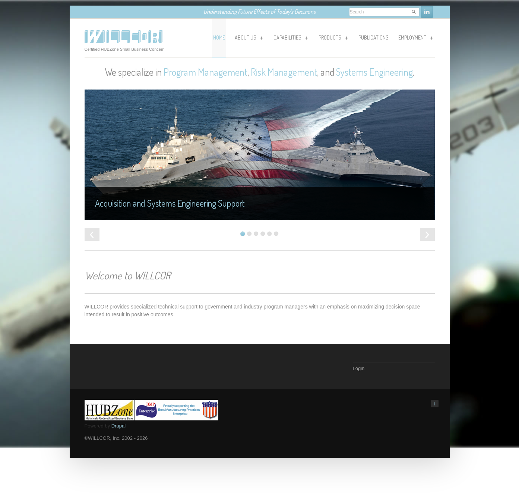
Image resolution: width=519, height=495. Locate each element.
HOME (219, 37)
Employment (415, 38)
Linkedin (427, 12)
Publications (373, 37)
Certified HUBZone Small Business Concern (125, 49)
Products (332, 38)
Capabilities (290, 38)
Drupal (118, 426)
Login (359, 368)
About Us (248, 38)
